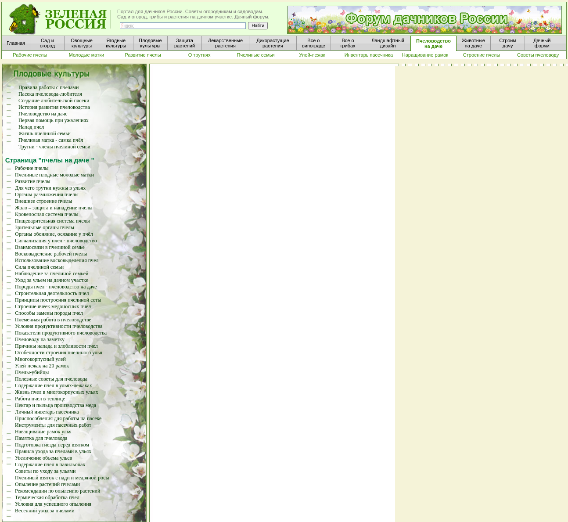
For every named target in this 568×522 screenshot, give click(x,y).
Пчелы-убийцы (32, 372)
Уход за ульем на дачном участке (51, 280)
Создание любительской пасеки (53, 100)
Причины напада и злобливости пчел (56, 346)
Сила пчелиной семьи (39, 267)
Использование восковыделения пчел (56, 260)
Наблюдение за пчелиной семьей (51, 273)
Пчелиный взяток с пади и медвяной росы (62, 478)
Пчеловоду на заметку (40, 339)
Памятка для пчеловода (41, 438)
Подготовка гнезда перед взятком (52, 445)
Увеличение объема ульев (43, 458)
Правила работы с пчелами (48, 87)
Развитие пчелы (32, 181)
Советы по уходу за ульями (45, 471)
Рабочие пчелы (31, 168)
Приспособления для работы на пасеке (58, 418)
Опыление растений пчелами (47, 484)
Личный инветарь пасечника (47, 412)
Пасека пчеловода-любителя (50, 94)
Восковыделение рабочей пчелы (51, 254)
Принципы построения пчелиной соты (58, 300)
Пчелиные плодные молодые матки (54, 175)
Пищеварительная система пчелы (52, 221)
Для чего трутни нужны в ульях (50, 188)
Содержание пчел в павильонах (50, 464)
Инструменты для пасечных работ (53, 425)
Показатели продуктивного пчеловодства (61, 333)
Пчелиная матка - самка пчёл (50, 140)
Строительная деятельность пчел (52, 293)
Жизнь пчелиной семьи (44, 133)
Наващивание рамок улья (43, 431)
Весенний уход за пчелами (45, 511)
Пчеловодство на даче (43, 114)
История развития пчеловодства (54, 107)
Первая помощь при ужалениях (53, 120)
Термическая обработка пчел (47, 497)
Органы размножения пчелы (47, 194)
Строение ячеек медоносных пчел (53, 306)
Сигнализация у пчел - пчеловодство (56, 241)
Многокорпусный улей (40, 359)
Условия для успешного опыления (53, 504)
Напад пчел (31, 127)
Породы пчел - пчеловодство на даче (56, 287)
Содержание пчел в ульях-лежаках (53, 385)
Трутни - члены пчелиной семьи (54, 147)
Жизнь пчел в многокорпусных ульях (56, 392)
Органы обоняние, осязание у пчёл (54, 234)
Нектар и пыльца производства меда (55, 405)
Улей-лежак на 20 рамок (42, 366)
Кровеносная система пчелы (47, 214)
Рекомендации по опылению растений (57, 491)
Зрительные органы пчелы (44, 227)
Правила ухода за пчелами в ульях (53, 451)
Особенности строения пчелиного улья (58, 352)
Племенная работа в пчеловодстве (53, 320)
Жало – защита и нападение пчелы (54, 208)
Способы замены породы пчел (49, 313)
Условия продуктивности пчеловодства (58, 326)
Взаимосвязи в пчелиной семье (50, 247)
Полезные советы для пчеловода (51, 379)
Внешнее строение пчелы (43, 201)
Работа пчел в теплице (40, 399)
